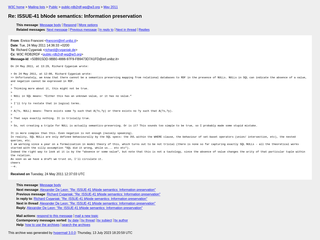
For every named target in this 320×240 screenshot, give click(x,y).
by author (121, 220)
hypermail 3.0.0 (64, 232)
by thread (88, 220)
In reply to (106, 29)
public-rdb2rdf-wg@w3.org (80, 7)
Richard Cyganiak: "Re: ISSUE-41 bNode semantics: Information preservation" (103, 194)
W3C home (16, 7)
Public (53, 7)
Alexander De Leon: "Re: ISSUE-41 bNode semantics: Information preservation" (98, 189)
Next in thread (126, 29)
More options (88, 25)
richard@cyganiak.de (60, 50)
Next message (57, 29)
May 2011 (110, 7)
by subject (104, 220)
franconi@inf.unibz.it (61, 40)
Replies (144, 29)
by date (73, 220)
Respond (70, 25)
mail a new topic (86, 216)
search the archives (76, 225)
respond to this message (54, 216)
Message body (50, 25)
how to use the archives (42, 225)
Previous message (83, 29)
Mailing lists (36, 7)
